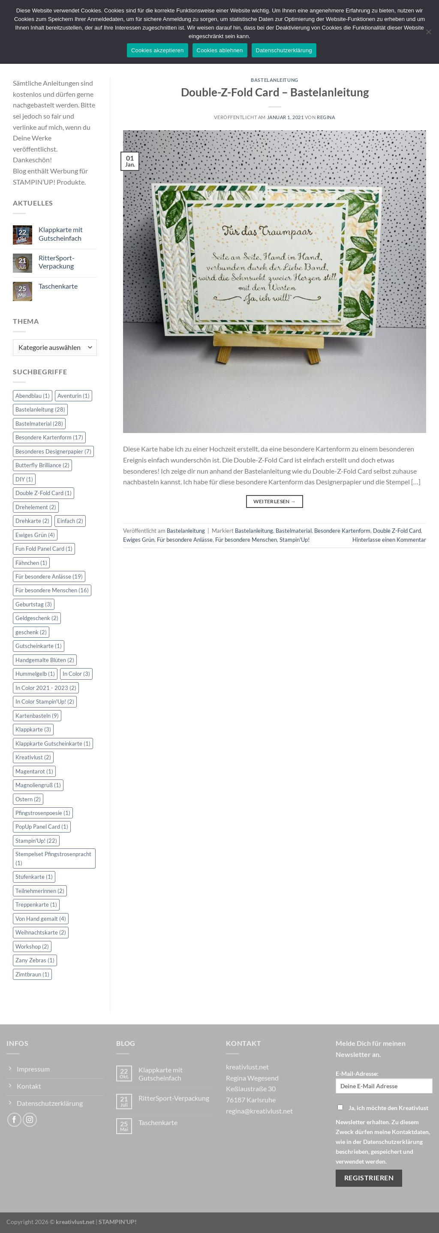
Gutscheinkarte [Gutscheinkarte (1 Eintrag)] (38, 645)
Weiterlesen (274, 501)
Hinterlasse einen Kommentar (389, 539)
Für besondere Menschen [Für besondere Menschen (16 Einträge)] (52, 590)
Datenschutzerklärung (284, 50)
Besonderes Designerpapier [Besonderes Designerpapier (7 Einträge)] (53, 451)
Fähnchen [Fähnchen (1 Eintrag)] (31, 562)
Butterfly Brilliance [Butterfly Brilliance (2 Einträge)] (42, 465)
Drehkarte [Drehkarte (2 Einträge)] (32, 520)
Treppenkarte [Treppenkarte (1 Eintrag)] (36, 904)
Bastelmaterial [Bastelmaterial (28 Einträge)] (39, 423)
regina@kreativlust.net (259, 1111)
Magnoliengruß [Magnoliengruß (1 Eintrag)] (38, 785)
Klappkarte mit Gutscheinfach (61, 233)
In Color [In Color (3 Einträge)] (76, 673)
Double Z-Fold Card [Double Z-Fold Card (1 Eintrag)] (43, 493)
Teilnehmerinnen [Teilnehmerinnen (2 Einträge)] (39, 890)
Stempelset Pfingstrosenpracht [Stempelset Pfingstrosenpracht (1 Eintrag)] (53, 858)
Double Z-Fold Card (397, 530)
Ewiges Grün (138, 539)
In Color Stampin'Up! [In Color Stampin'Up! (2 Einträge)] (44, 701)
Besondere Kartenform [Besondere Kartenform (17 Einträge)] (49, 437)
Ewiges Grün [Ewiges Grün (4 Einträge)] (35, 534)
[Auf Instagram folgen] (30, 1120)
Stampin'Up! (295, 539)
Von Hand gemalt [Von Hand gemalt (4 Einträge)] (40, 918)
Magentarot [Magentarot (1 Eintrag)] (34, 771)
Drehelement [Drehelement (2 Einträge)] (35, 507)
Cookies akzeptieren (157, 50)
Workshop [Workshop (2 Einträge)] (32, 946)
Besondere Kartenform (342, 530)
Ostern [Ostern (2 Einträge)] (28, 799)
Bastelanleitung (274, 80)
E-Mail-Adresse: (384, 1081)
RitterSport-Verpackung (57, 262)
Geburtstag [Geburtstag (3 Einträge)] (33, 604)
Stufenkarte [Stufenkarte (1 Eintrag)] (34, 876)
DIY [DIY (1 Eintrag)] (24, 479)
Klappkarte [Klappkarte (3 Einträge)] (33, 729)
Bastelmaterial (294, 530)
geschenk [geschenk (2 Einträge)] (31, 632)
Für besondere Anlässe (185, 539)
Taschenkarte (58, 286)
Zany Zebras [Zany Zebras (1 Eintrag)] (34, 960)
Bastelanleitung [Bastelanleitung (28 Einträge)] (40, 409)
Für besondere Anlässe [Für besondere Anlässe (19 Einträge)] (49, 576)
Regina (326, 117)
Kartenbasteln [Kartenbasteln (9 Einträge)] (37, 715)
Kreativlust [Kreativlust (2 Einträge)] (33, 757)
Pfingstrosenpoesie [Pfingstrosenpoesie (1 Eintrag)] (42, 812)
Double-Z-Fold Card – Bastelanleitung (275, 92)
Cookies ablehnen (220, 50)
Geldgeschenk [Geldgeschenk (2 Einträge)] (36, 618)
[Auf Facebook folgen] (14, 1120)
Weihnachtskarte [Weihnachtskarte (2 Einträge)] (40, 932)
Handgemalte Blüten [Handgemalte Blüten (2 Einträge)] (44, 660)
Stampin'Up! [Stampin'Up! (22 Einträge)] (36, 840)
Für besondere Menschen (246, 539)
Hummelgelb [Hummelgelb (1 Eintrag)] (35, 673)
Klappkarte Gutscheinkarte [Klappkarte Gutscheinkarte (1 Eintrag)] (52, 743)
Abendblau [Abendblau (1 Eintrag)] (32, 395)
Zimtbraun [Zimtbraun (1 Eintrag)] (32, 974)
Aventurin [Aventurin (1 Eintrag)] (73, 395)
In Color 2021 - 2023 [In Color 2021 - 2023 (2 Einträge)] (45, 687)
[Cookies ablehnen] (428, 34)
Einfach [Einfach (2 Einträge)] (70, 520)
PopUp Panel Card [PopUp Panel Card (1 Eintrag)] (41, 826)
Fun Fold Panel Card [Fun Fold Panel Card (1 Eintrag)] (43, 548)
